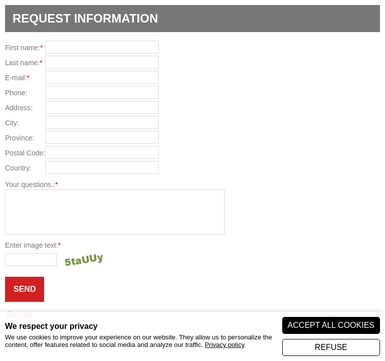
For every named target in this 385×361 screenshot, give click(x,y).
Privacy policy (224, 344)
